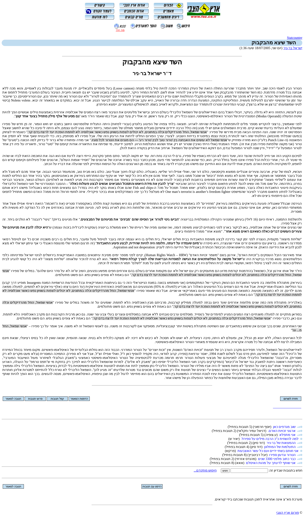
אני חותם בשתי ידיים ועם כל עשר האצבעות (268, 451)
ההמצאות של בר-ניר (281, 443)
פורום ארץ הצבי (287, 512)
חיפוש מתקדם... (205, 470)
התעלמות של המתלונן (280, 447)
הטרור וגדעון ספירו (282, 455)
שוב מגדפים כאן (284, 427)
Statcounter (294, 37)
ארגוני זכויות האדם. (282, 431)
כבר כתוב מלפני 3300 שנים (277, 459)
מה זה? (120, 30)
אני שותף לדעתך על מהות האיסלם (271, 463)
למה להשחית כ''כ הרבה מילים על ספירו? (270, 439)
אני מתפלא (287, 435)
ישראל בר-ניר (292, 48)
